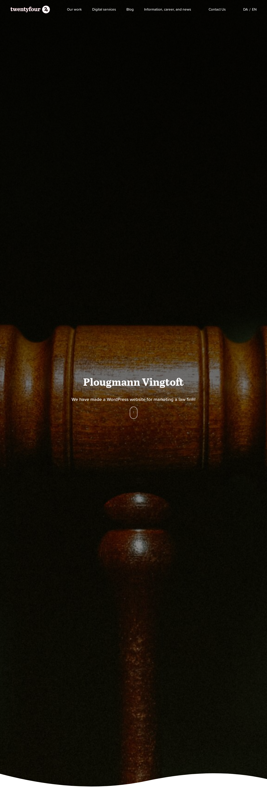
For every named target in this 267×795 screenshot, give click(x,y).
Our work (74, 9)
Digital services (104, 9)
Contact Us (217, 9)
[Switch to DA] (245, 9)
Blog (130, 9)
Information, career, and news (167, 9)
